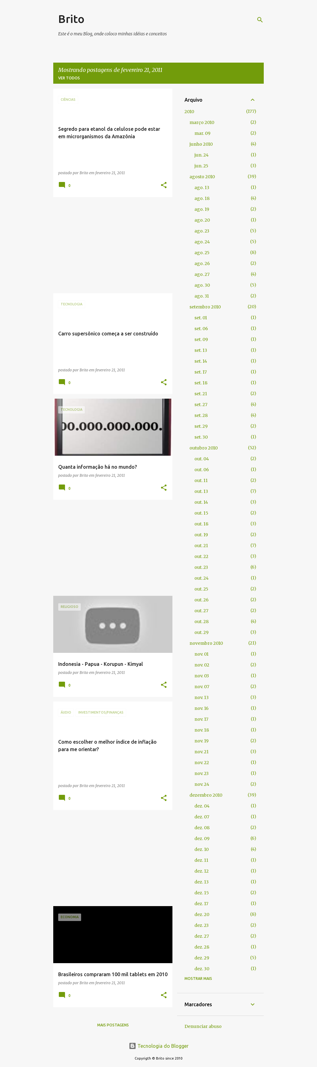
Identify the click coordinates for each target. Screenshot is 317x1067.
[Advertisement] (110, 245)
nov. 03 (201, 676)
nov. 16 (201, 708)
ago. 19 (201, 209)
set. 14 (200, 361)
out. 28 (201, 621)
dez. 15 (201, 893)
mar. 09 (202, 133)
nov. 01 (201, 654)
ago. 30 (202, 285)
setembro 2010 (205, 307)
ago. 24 (202, 242)
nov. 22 (201, 762)
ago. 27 (202, 274)
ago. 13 (201, 187)
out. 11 (201, 480)
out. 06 (201, 469)
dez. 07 (201, 817)
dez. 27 (201, 936)
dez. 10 (201, 849)
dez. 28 (201, 947)
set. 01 (200, 318)
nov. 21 (201, 752)
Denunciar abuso (203, 1026)
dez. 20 (201, 914)
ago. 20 (202, 220)
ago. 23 (201, 231)
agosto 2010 (202, 176)
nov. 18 (201, 730)
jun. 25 (201, 166)
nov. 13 (201, 697)
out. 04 (201, 459)
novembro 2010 (206, 643)
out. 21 (201, 545)
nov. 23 (201, 773)
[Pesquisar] (260, 19)
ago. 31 (201, 296)
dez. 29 (201, 958)
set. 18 (200, 383)
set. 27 (200, 404)
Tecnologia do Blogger (159, 1046)
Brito (71, 18)
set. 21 (200, 393)
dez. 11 (201, 860)
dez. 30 (201, 969)
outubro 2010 (203, 448)
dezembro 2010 (205, 795)
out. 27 (201, 610)
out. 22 (201, 556)
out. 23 (201, 567)
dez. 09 (202, 838)
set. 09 (201, 339)
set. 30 (201, 437)
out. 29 (201, 632)
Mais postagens (113, 1025)
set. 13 (200, 350)
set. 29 (201, 426)
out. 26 (201, 600)
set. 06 (201, 328)
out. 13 (201, 491)
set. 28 (201, 415)
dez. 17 (201, 903)
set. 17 (200, 372)
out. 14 (201, 502)
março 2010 (201, 122)
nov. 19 (201, 741)
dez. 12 (201, 871)
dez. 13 (201, 882)
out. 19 (201, 535)
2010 (189, 111)
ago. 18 (202, 198)
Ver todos (69, 78)
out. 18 (201, 524)
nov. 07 (201, 686)
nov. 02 (201, 665)
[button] (163, 185)
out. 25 (201, 589)
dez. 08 (202, 827)
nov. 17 (201, 719)
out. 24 (201, 578)
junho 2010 (201, 144)
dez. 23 (201, 925)
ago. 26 (202, 263)
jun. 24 (201, 155)
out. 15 (201, 513)
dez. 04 (202, 806)
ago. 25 (202, 252)
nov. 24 (201, 784)
